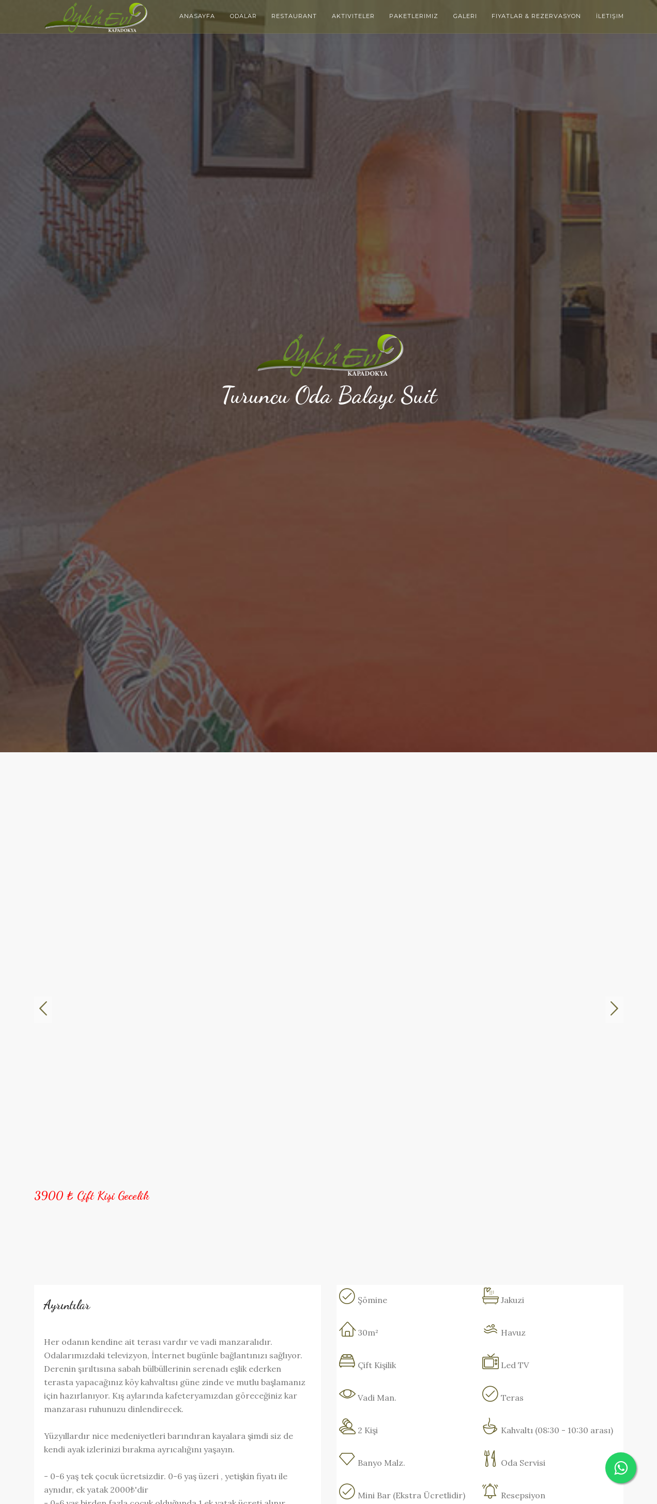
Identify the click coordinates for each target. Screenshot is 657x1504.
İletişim (610, 16)
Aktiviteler (353, 16)
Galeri (465, 16)
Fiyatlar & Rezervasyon (536, 16)
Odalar (243, 16)
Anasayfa (197, 16)
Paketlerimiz (413, 16)
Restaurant (294, 16)
